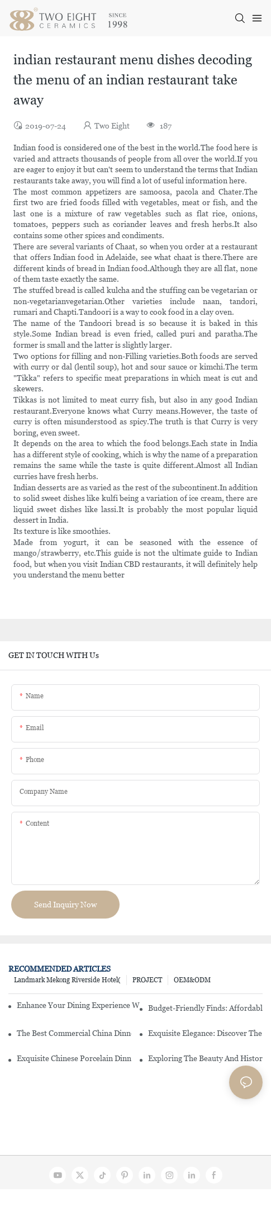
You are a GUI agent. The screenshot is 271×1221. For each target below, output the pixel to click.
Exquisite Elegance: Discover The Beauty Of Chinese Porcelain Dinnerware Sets (205, 1033)
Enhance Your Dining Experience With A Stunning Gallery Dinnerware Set (78, 1005)
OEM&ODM (192, 980)
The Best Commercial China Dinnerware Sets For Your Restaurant (74, 1033)
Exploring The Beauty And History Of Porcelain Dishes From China (205, 1058)
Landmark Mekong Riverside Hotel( (67, 980)
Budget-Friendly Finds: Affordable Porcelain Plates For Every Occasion (205, 1008)
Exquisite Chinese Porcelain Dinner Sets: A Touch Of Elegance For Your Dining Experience (74, 1058)
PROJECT (147, 980)
